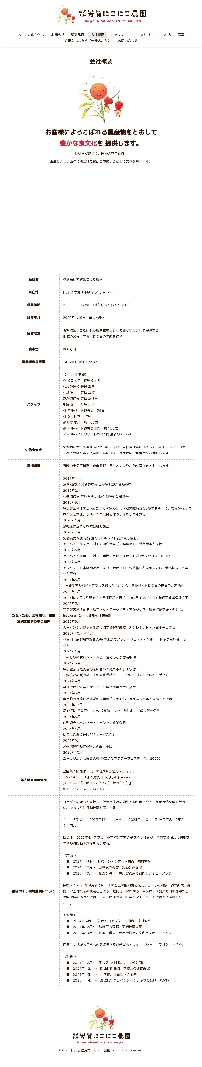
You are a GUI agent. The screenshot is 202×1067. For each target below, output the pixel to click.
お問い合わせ (128, 40)
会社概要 (97, 35)
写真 (181, 35)
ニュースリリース (143, 35)
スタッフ (117, 35)
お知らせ (57, 35)
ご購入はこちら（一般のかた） (88, 40)
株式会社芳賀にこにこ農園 (90, 1050)
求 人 (167, 35)
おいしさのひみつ (31, 35)
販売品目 (77, 35)
